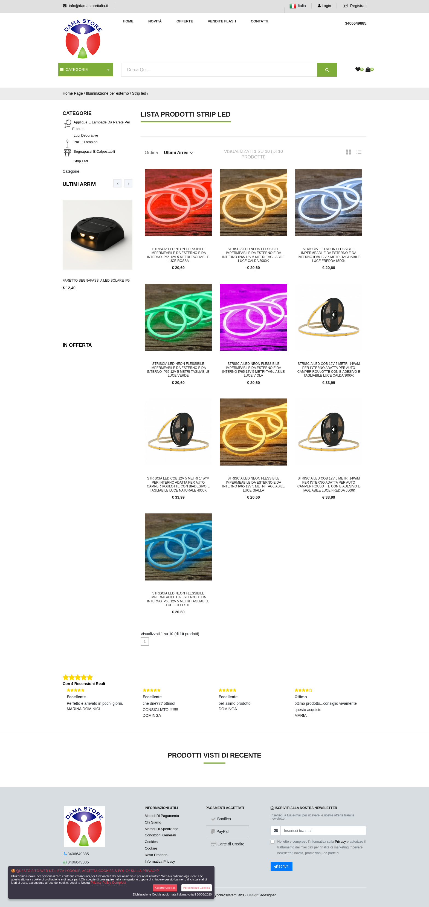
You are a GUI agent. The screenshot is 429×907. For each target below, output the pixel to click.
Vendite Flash (222, 21)
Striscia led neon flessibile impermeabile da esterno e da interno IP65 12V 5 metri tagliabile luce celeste (178, 599)
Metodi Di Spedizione (161, 829)
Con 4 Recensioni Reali (84, 683)
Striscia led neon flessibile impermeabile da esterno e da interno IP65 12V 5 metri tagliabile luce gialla (253, 484)
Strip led (139, 93)
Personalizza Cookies (196, 887)
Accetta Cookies (165, 887)
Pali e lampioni (86, 142)
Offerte (184, 21)
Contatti (259, 21)
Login (324, 6)
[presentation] (117, 183)
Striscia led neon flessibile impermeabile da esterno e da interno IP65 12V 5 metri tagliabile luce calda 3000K (253, 255)
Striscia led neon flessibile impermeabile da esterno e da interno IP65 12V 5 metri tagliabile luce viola (253, 369)
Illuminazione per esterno (107, 93)
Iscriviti (281, 866)
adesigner (268, 895)
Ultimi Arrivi (80, 184)
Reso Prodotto (156, 855)
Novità (155, 21)
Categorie (71, 171)
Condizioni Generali (160, 835)
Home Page (73, 93)
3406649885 (78, 854)
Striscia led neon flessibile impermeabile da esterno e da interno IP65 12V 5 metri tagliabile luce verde (178, 369)
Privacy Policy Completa (108, 883)
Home (128, 21)
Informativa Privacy (160, 861)
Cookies (151, 842)
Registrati (354, 6)
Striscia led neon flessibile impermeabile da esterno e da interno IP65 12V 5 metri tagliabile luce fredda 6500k (328, 255)
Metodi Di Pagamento (162, 816)
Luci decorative (86, 135)
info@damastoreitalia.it (88, 6)
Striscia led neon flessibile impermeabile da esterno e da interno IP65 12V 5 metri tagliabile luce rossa (178, 255)
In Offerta (77, 345)
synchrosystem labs (228, 895)
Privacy (340, 842)
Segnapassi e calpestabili (94, 151)
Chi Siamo (153, 822)
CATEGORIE (74, 69)
